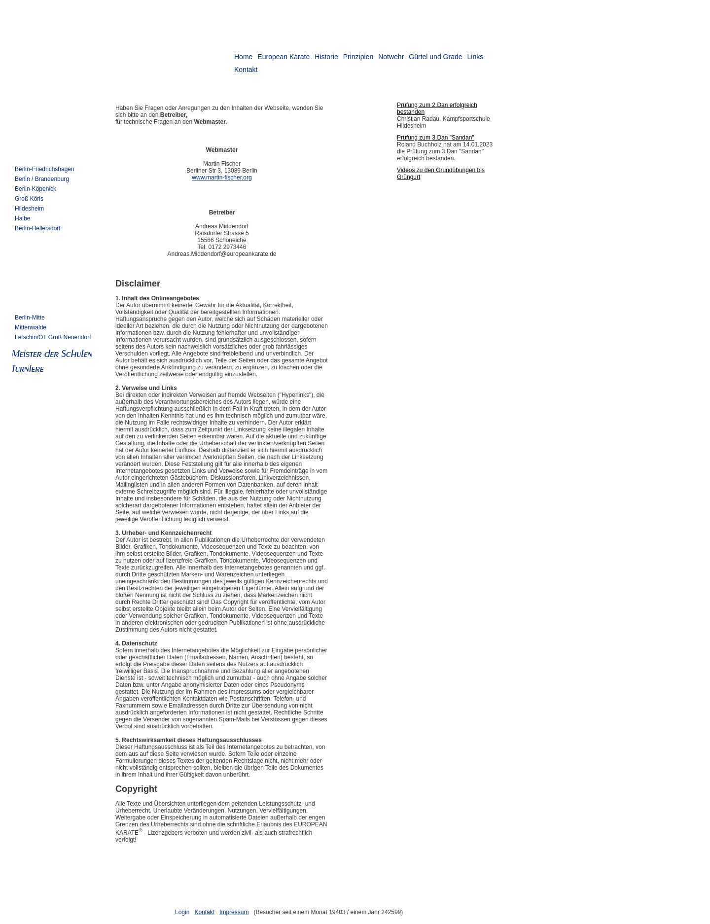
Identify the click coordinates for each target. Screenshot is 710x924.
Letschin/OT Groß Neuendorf (53, 337)
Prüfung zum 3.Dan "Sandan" (435, 137)
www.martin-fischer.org (221, 177)
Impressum (233, 912)
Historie (326, 57)
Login (182, 912)
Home (243, 57)
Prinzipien (358, 57)
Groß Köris (29, 198)
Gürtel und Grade (435, 57)
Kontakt (204, 912)
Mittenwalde (30, 327)
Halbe (22, 218)
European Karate (283, 57)
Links (475, 57)
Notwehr (391, 57)
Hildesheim (29, 208)
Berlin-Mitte (30, 317)
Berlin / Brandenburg (42, 179)
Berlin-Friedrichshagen (44, 169)
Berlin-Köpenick (35, 188)
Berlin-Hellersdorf (38, 228)
